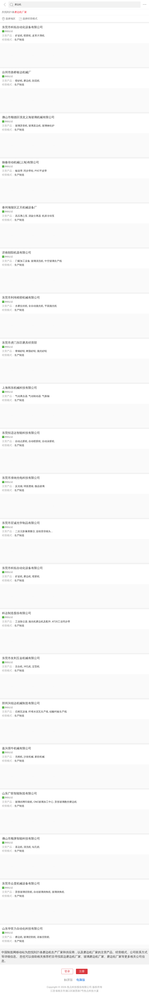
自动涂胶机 (48, 441)
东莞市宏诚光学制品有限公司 (21, 523)
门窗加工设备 (22, 260)
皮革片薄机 (38, 35)
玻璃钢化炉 (48, 125)
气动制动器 (35, 396)
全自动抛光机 (36, 305)
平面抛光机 (51, 305)
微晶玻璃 (40, 486)
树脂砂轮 (31, 351)
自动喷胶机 (35, 441)
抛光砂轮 (42, 351)
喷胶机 (27, 35)
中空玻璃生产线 (53, 260)
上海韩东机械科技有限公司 (19, 387)
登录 (67, 971)
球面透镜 (28, 486)
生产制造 (19, 39)
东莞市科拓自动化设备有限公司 (22, 27)
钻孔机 (36, 846)
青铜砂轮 (20, 351)
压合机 (19, 666)
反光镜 (19, 486)
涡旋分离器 (35, 215)
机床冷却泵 (48, 215)
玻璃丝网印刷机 (23, 801)
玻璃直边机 (35, 125)
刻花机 (36, 80)
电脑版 (80, 980)
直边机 (19, 846)
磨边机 (27, 80)
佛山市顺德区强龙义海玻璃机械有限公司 (28, 117)
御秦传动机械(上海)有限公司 (20, 162)
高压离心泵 (21, 215)
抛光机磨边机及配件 (40, 621)
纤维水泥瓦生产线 (38, 711)
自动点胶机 (21, 441)
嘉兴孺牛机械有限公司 (16, 748)
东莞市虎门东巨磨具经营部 (19, 342)
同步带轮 (28, 170)
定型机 (36, 666)
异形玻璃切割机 (23, 891)
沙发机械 (28, 756)
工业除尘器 (21, 621)
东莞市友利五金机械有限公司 (21, 658)
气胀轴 (45, 396)
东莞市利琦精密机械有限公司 (21, 297)
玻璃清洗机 (37, 260)
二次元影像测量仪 (25, 531)
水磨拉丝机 (21, 305)
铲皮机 (19, 35)
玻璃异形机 (21, 125)
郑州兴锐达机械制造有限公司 (21, 703)
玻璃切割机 (30, 937)
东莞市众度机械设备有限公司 (21, 883)
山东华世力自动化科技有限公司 (22, 928)
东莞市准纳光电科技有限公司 (21, 478)
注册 (82, 971)
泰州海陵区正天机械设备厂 (19, 207)
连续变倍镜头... (44, 531)
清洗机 (27, 846)
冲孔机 (27, 666)
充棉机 (19, 756)
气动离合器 (21, 396)
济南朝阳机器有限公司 (16, 252)
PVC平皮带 (41, 170)
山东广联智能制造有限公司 (19, 793)
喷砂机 (19, 80)
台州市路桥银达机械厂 (16, 72)
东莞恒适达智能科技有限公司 (21, 433)
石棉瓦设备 (21, 711)
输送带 (19, 170)
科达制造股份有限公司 (16, 613)
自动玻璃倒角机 (42, 891)
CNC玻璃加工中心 (43, 801)
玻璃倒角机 (58, 891)
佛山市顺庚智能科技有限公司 (21, 838)
